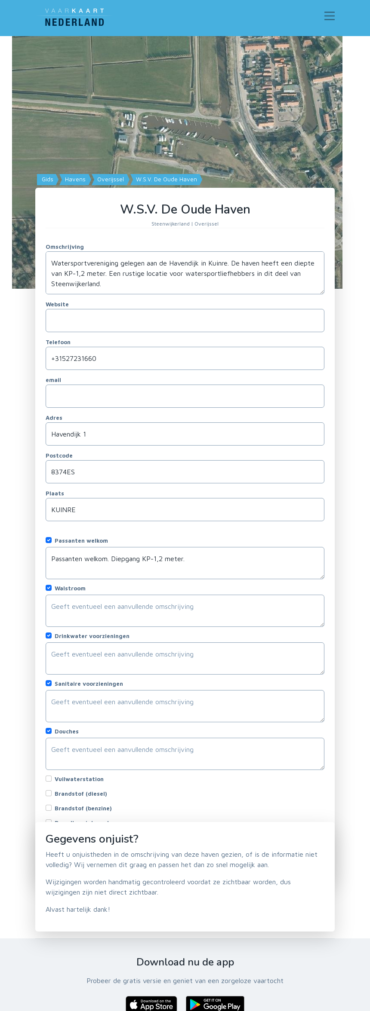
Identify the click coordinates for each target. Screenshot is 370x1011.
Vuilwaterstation (79, 779)
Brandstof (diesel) (81, 793)
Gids (46, 179)
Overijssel (110, 179)
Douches (67, 731)
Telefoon (58, 342)
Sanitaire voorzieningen (89, 683)
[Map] (185, 162)
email (53, 379)
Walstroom (70, 588)
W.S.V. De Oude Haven (165, 179)
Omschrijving (65, 246)
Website (57, 304)
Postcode (59, 455)
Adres (54, 417)
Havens (74, 179)
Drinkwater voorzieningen (92, 635)
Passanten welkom (81, 540)
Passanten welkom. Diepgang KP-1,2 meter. (185, 563)
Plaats (55, 493)
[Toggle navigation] (329, 16)
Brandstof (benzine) (83, 808)
